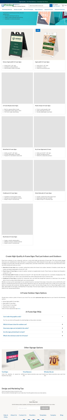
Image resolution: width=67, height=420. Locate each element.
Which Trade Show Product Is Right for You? (12, 391)
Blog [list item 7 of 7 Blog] (61, 415)
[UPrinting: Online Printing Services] (8, 5)
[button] (51, 5)
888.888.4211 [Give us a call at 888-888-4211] (16, 4)
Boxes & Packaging (28, 9)
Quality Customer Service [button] (19, 6)
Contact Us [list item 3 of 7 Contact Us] (22, 415)
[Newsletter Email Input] (28, 408)
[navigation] (56, 6)
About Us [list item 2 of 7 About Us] (14, 415)
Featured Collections (60, 9)
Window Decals (49, 372)
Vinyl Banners (27, 372)
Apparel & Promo (49, 9)
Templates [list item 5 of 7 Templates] (43, 415)
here (19, 308)
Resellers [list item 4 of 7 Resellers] (32, 415)
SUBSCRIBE (45, 408)
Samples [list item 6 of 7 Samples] (53, 415)
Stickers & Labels (18, 9)
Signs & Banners (39, 9)
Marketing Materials (7, 9)
